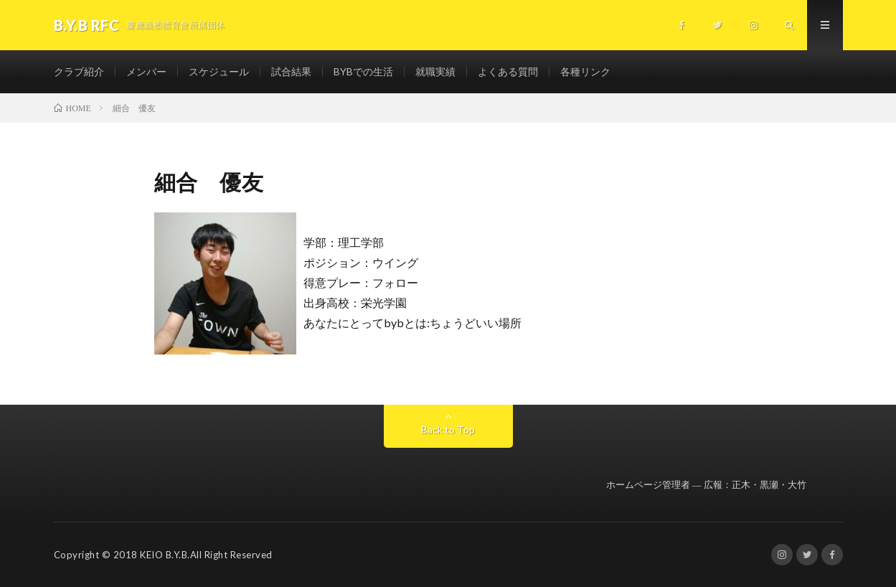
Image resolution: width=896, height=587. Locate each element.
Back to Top (448, 429)
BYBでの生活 (363, 71)
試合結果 (291, 71)
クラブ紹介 (79, 71)
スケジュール (219, 71)
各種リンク (585, 71)
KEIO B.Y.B (163, 554)
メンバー (146, 71)
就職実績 (435, 71)
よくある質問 (508, 71)
